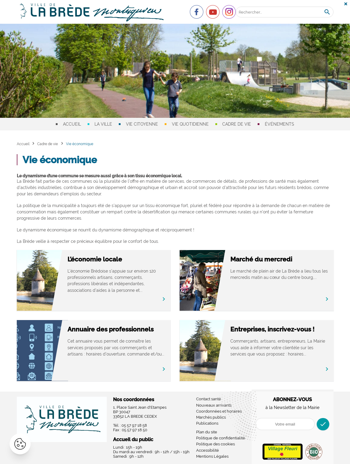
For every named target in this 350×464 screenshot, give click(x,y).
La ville (103, 124)
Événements (279, 124)
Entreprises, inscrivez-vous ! (277, 329)
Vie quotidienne (190, 124)
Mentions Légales (212, 456)
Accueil (72, 124)
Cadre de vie (236, 124)
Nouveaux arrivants (214, 405)
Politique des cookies (215, 444)
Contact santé (208, 399)
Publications (207, 423)
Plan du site (206, 432)
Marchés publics (211, 417)
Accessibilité (207, 450)
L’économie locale (98, 259)
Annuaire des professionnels (114, 329)
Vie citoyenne (142, 124)
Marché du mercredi (265, 259)
